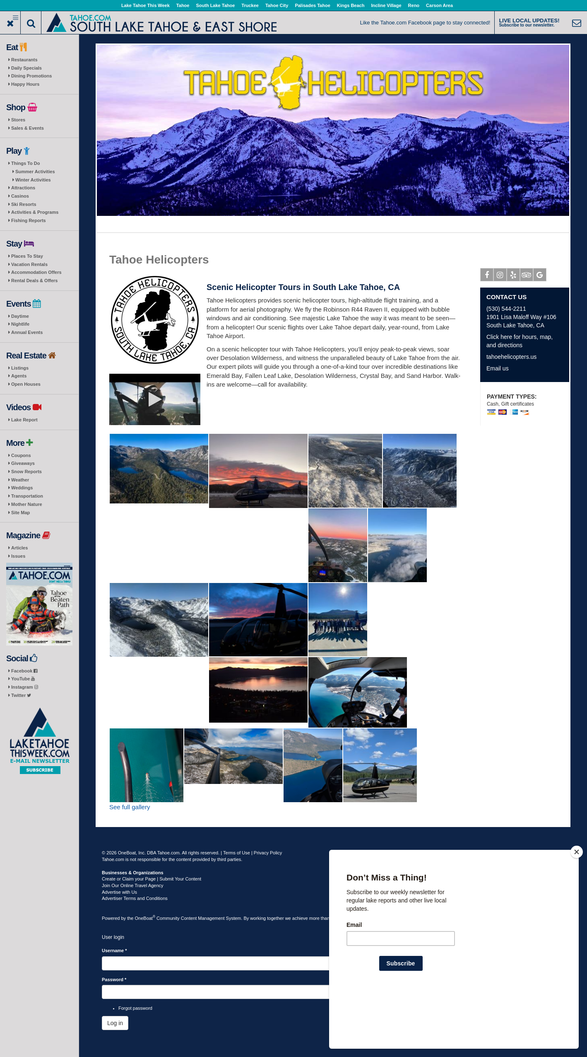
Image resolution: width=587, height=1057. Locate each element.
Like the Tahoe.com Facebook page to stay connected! (425, 22)
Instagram (24, 687)
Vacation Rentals (29, 264)
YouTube (23, 678)
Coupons (21, 455)
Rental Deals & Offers (34, 280)
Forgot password (135, 1008)
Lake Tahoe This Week (145, 5)
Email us (497, 368)
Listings (20, 367)
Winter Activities (33, 179)
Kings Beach (351, 5)
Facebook (24, 670)
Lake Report (24, 419)
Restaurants (24, 59)
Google (540, 276)
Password (114, 979)
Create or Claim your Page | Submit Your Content (151, 878)
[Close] (576, 905)
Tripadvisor (526, 276)
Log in (115, 1023)
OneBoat (145, 918)
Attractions (23, 187)
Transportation (27, 495)
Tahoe (183, 5)
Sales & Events (27, 128)
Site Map (20, 512)
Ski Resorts (23, 204)
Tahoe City (276, 5)
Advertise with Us (119, 892)
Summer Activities (35, 171)
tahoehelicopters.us (511, 356)
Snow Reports (26, 471)
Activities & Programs (34, 212)
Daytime (20, 316)
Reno (414, 5)
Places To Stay (27, 256)
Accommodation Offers (36, 272)
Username (114, 950)
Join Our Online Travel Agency (133, 885)
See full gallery (129, 806)
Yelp (513, 276)
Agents (18, 375)
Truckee (250, 5)
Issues (18, 556)
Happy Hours (25, 84)
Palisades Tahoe (312, 5)
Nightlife (20, 324)
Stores (18, 119)
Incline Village (386, 5)
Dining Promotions (31, 75)
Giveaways (23, 463)
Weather (20, 479)
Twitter (21, 695)
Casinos (20, 196)
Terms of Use (236, 852)
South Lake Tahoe (215, 5)
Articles (19, 547)
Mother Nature (26, 504)
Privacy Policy (268, 852)
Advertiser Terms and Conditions (135, 898)
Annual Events (27, 332)
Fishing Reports (28, 220)
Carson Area (439, 5)
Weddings (22, 487)
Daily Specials (26, 67)
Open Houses (26, 384)
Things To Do (25, 163)
